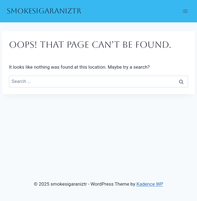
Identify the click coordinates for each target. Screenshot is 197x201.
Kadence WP (150, 184)
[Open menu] (185, 11)
